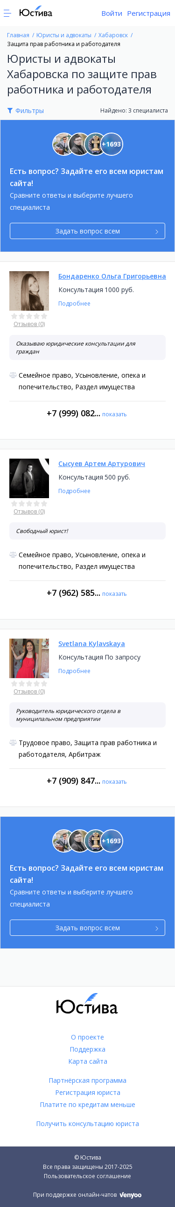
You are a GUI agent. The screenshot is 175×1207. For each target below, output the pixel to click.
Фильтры (29, 110)
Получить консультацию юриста (87, 1123)
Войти (111, 13)
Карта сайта (87, 1061)
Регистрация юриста (87, 1092)
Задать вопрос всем (107, 231)
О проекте (87, 1037)
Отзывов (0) (29, 324)
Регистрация (148, 13)
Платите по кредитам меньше (87, 1104)
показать (114, 414)
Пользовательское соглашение (87, 1176)
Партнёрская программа (87, 1080)
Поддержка (87, 1049)
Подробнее (74, 303)
